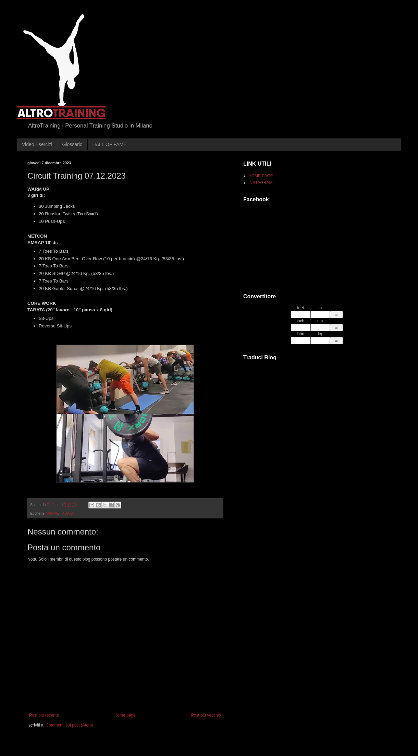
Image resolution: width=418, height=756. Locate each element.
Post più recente (44, 715)
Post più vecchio (206, 715)
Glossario (72, 144)
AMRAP (51, 513)
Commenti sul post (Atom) (69, 725)
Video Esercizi (37, 144)
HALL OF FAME (110, 144)
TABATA (67, 513)
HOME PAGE (260, 175)
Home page (125, 715)
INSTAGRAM (260, 182)
